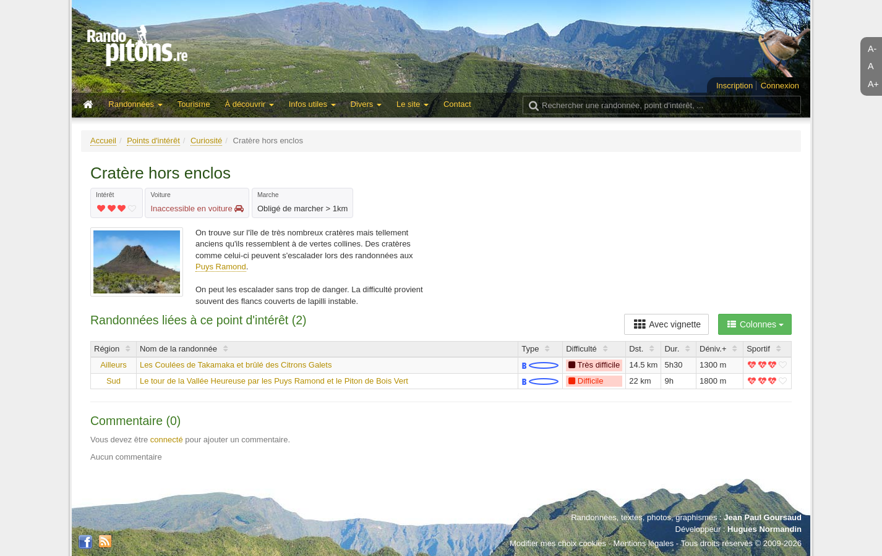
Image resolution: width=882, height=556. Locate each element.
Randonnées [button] (135, 104)
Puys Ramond (220, 266)
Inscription (734, 85)
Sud (113, 380)
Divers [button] (366, 104)
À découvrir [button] (249, 104)
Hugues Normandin (764, 529)
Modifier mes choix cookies (558, 543)
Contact (457, 104)
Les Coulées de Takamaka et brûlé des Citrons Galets (236, 364)
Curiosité (206, 140)
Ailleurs (113, 364)
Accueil (103, 140)
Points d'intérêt (153, 140)
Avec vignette (666, 324)
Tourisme (194, 104)
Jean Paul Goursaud (763, 517)
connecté (166, 439)
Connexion (780, 85)
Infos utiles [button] (312, 104)
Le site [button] (412, 104)
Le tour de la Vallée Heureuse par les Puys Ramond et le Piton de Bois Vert (274, 380)
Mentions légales (644, 543)
